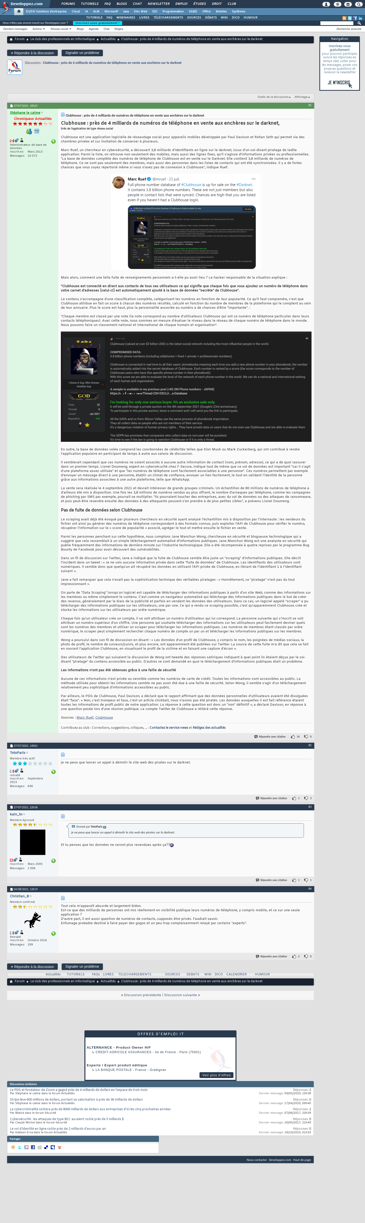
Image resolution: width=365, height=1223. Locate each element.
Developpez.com (280, 1160)
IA (86, 11)
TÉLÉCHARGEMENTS (168, 18)
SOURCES (194, 18)
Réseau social (59, 28)
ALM (96, 11)
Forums (68, 4)
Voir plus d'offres (217, 1075)
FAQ (107, 4)
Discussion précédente (142, 995)
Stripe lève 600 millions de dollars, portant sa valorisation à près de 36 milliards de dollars (76, 1100)
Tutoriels (89, 4)
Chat (137, 4)
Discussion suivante (180, 995)
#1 (310, 105)
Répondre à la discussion (32, 53)
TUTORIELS (94, 18)
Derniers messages (15, 28)
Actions (37, 28)
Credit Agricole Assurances (124, 1052)
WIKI (224, 18)
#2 (310, 745)
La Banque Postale (114, 1070)
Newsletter (158, 4)
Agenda (93, 28)
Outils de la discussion (273, 97)
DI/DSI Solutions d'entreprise (46, 11)
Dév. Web (140, 11)
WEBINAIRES (125, 18)
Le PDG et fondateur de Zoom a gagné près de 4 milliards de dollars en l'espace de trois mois (79, 1090)
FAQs (96, 975)
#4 (310, 888)
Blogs (121, 4)
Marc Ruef (85, 718)
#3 (310, 807)
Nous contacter (257, 1160)
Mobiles (221, 11)
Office (206, 11)
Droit (216, 4)
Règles (119, 28)
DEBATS (193, 975)
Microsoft (111, 11)
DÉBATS (211, 18)
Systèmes (238, 11)
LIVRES (144, 18)
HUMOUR (251, 18)
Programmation (173, 11)
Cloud (76, 11)
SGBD (193, 11)
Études (199, 4)
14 (298, 736)
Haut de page (302, 1160)
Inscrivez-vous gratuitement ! (98, 23)
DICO (236, 18)
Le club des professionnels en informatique (62, 39)
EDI (154, 11)
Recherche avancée (349, 28)
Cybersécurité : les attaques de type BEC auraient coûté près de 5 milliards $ (67, 1119)
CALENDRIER (236, 975)
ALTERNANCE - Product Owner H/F (119, 1047)
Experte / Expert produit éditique (117, 1065)
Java (126, 11)
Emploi (181, 4)
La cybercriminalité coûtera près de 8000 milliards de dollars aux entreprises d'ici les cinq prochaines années (90, 1109)
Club (231, 4)
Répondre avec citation (270, 736)
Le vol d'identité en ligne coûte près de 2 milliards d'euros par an (58, 1129)
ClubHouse (104, 718)
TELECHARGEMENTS (134, 975)
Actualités (108, 39)
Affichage (301, 97)
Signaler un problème (82, 53)
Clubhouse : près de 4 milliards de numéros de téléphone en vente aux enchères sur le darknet (112, 63)
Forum (20, 39)
